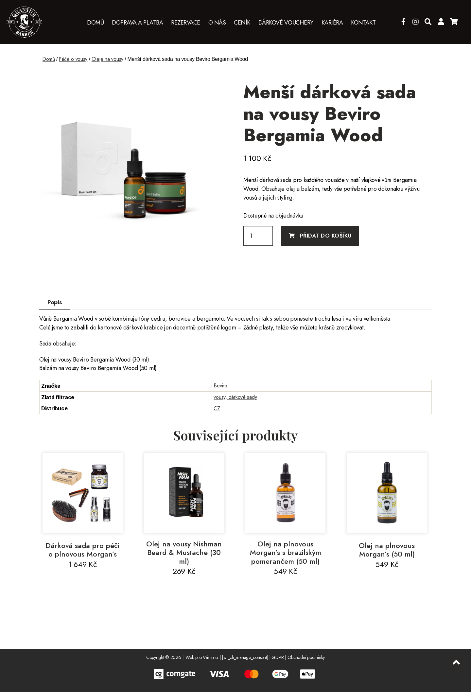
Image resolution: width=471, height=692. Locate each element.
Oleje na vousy (109, 59)
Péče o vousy (74, 59)
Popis (54, 302)
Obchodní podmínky (306, 657)
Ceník (242, 23)
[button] (218, 90)
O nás (217, 23)
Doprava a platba (137, 23)
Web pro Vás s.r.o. (201, 657)
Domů (95, 23)
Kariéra (332, 23)
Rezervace (185, 23)
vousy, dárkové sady (235, 397)
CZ (217, 408)
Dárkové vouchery (285, 23)
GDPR (277, 657)
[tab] (54, 303)
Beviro (220, 385)
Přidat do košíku (326, 236)
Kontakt (363, 23)
